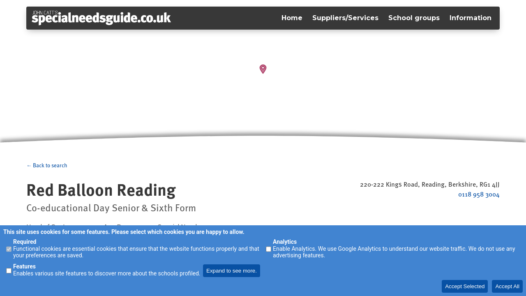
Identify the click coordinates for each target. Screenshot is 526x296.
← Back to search (46, 165)
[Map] (263, 74)
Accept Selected (464, 286)
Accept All (507, 286)
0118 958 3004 (479, 194)
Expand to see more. (231, 271)
